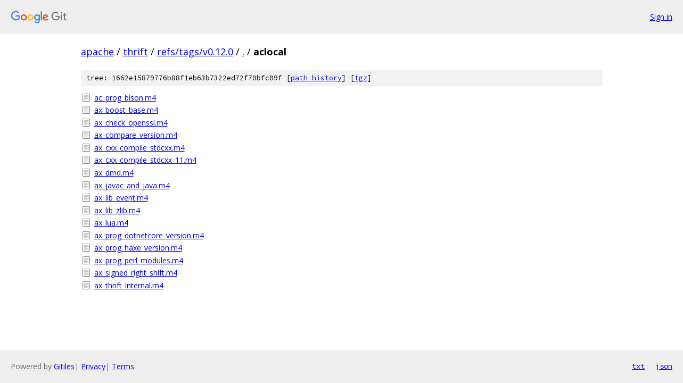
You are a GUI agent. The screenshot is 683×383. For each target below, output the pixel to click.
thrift (135, 51)
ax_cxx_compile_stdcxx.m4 (139, 148)
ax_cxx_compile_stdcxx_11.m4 (145, 160)
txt (638, 366)
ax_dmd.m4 (114, 173)
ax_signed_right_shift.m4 (135, 273)
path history (316, 77)
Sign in (661, 17)
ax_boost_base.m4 (126, 110)
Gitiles (64, 366)
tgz (361, 77)
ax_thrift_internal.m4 (128, 285)
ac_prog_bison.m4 (125, 98)
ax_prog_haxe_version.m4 (138, 248)
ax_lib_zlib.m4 (117, 210)
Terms (123, 366)
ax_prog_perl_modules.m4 (138, 260)
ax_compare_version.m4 (135, 135)
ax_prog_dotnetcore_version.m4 (149, 235)
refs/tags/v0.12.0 (195, 51)
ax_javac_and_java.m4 (132, 185)
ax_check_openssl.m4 (131, 123)
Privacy (93, 366)
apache (97, 51)
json (663, 366)
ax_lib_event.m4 (121, 198)
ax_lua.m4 (111, 223)
